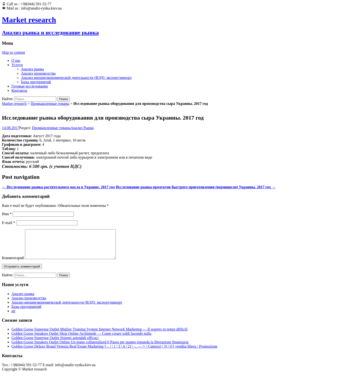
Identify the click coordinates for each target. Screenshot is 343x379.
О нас (15, 60)
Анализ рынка (32, 69)
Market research (14, 104)
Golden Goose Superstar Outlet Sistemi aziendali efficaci (55, 343)
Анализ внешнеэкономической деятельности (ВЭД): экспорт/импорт (76, 78)
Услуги (17, 65)
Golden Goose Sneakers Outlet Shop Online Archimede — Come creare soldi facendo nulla (81, 339)
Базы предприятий (36, 82)
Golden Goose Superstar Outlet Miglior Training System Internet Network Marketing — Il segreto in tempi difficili (99, 335)
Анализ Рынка (82, 128)
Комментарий (13, 264)
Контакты (19, 90)
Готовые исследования (29, 86)
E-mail (8, 223)
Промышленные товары (50, 104)
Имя (7, 214)
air (13, 317)
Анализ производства (38, 73)
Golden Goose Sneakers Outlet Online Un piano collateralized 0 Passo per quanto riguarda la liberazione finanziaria (99, 348)
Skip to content (13, 52)
